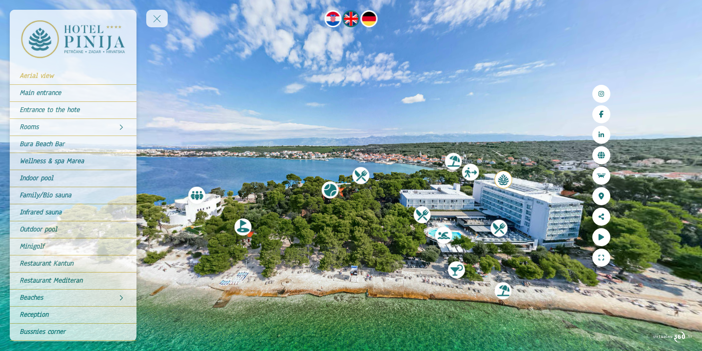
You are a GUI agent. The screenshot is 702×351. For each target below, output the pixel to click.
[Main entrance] (73, 93)
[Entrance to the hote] (73, 110)
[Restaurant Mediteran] (73, 281)
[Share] (683, 217)
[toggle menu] (157, 18)
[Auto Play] (683, 237)
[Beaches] (73, 298)
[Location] (683, 196)
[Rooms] (73, 127)
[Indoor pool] (73, 178)
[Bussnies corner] (73, 332)
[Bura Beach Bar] (73, 144)
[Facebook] (683, 114)
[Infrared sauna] (73, 212)
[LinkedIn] (683, 135)
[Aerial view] (73, 76)
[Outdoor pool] (73, 229)
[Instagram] (683, 94)
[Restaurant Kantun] (73, 263)
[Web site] (683, 155)
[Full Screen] (683, 258)
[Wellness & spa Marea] (73, 161)
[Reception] (73, 315)
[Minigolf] (73, 246)
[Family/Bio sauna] (73, 195)
